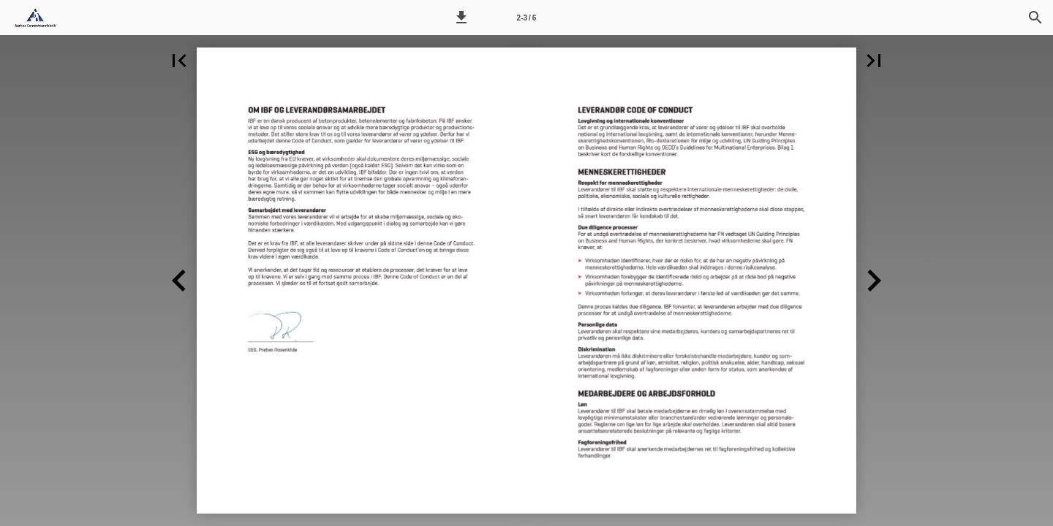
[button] (461, 17)
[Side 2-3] (526, 17)
